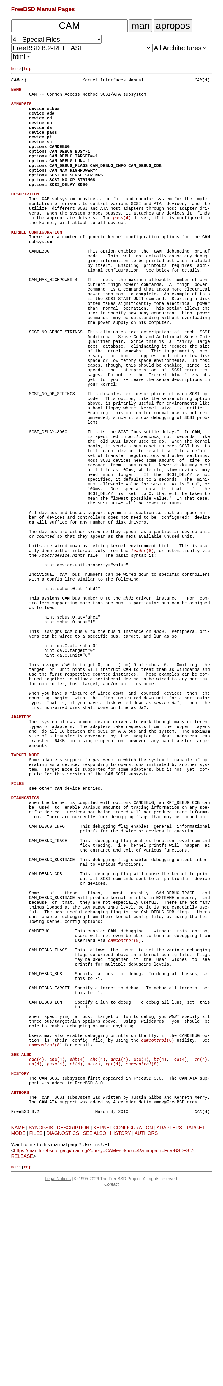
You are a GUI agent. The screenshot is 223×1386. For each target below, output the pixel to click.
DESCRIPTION (73, 1321)
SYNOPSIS (41, 1321)
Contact (111, 1378)
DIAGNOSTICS (62, 1327)
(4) (122, 244)
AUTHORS (146, 1327)
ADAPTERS (169, 1321)
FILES (35, 1327)
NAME (18, 1321)
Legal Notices (58, 1373)
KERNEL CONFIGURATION (123, 1321)
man (140, 25)
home (16, 68)
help (27, 68)
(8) (142, 639)
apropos (173, 25)
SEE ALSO (94, 1327)
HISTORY (120, 1327)
